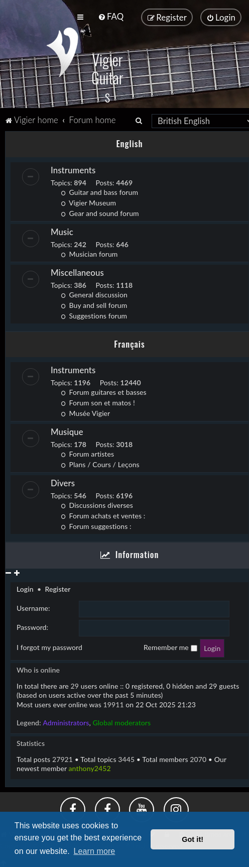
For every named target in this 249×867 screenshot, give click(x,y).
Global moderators (121, 721)
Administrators (66, 721)
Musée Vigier (85, 412)
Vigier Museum (88, 201)
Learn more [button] (94, 851)
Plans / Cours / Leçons (100, 463)
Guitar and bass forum (99, 191)
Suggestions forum (94, 314)
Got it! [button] (192, 839)
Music (62, 231)
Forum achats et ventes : (103, 514)
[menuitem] (110, 16)
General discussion (94, 293)
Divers (63, 482)
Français (129, 343)
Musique (67, 430)
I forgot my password (49, 646)
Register (57, 588)
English (129, 142)
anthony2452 (90, 767)
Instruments (73, 169)
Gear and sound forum (100, 212)
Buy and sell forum (94, 304)
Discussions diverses (97, 504)
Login (25, 588)
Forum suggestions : (96, 525)
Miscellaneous (77, 271)
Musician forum (89, 253)
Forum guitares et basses (104, 391)
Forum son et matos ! (98, 401)
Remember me (170, 646)
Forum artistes (87, 453)
